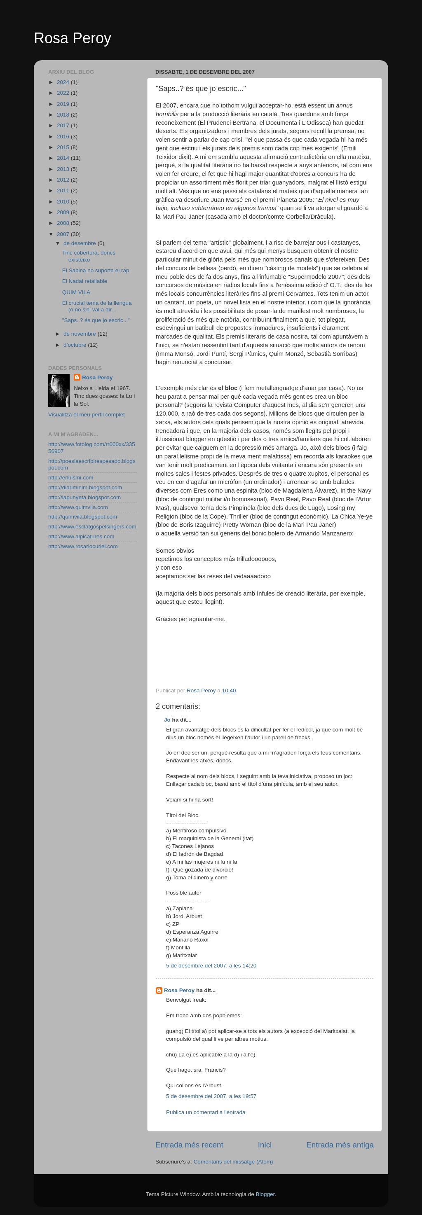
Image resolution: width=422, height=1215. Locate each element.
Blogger (265, 1194)
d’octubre (75, 345)
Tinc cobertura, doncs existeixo (88, 256)
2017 (64, 125)
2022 (64, 93)
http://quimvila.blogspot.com (82, 517)
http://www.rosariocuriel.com (83, 546)
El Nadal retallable (85, 281)
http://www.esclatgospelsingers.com (92, 526)
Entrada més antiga (340, 1144)
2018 (64, 115)
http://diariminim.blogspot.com (85, 487)
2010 (64, 202)
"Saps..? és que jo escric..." (96, 320)
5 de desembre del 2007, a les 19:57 (211, 1096)
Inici (265, 1144)
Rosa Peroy (72, 38)
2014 (64, 158)
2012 (64, 180)
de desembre (80, 243)
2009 (64, 212)
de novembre (80, 334)
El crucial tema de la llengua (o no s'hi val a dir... (97, 306)
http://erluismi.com (71, 477)
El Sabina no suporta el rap (95, 270)
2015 (64, 147)
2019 (64, 104)
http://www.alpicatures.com (81, 536)
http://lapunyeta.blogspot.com (84, 497)
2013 (64, 169)
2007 (64, 234)
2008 (64, 223)
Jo (167, 720)
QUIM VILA (76, 292)
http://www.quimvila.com (78, 507)
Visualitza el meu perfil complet (86, 414)
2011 (64, 190)
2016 (64, 136)
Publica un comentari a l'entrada (205, 1112)
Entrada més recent (189, 1144)
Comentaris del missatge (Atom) (233, 1162)
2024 (64, 82)
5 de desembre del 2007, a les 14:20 (211, 966)
